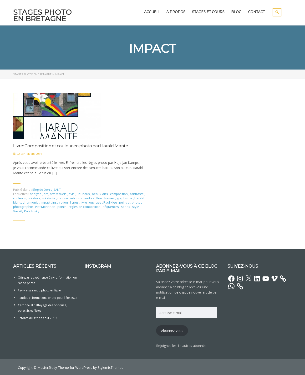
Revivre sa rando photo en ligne (39, 290)
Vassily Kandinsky (26, 211)
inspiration (60, 202)
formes (109, 198)
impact (46, 202)
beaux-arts (100, 194)
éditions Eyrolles (82, 198)
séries (126, 207)
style (136, 207)
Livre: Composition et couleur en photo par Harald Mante (70, 146)
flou (99, 198)
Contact (256, 12)
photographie (23, 207)
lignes (74, 202)
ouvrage (95, 202)
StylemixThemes (110, 367)
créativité (49, 198)
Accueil (152, 12)
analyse (36, 194)
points (62, 207)
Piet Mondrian (45, 207)
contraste (137, 194)
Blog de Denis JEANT (46, 189)
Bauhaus (84, 194)
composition (119, 194)
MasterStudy (47, 367)
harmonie (32, 202)
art (46, 194)
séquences (111, 207)
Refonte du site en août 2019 (37, 318)
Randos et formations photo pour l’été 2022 (47, 298)
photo (136, 202)
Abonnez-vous (172, 330)
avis (72, 194)
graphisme (125, 198)
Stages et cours (208, 12)
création (34, 198)
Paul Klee (110, 202)
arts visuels (58, 194)
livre (84, 202)
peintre (124, 202)
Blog (236, 12)
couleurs (19, 198)
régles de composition (85, 207)
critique (63, 198)
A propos (175, 12)
